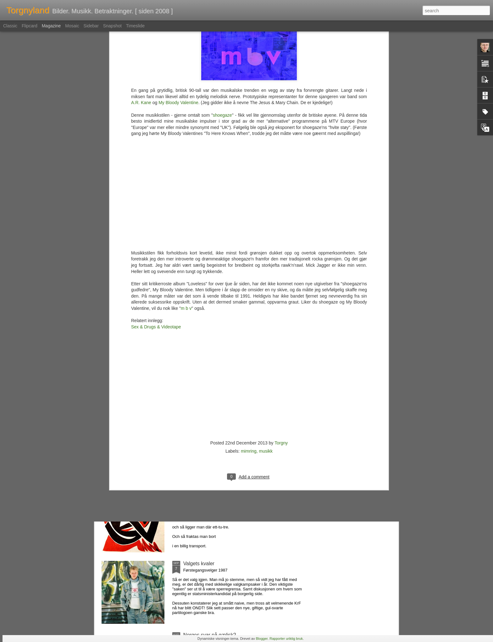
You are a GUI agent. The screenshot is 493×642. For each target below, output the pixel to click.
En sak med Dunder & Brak (213, 349)
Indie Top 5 (195, 420)
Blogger (262, 638)
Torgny (281, 302)
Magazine (51, 25)
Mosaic (72, 25)
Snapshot (112, 25)
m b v (186, 168)
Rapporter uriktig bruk (286, 638)
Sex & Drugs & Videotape (156, 186)
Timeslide (135, 25)
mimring (249, 311)
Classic (10, 25)
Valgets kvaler (198, 563)
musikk (266, 311)
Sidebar (91, 25)
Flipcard (29, 25)
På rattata (194, 492)
